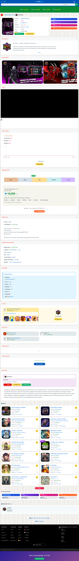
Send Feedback (5, 540)
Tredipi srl (57, 455)
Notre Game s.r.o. (58, 467)
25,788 (48, 9)
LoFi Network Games (20, 443)
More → (39, 488)
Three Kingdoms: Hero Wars (17, 453)
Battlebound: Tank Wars (55, 430)
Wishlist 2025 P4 (10, 313)
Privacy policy (9, 549)
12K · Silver (20, 425)
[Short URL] (42, 208)
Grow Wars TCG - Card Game (57, 442)
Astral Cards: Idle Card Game (18, 418)
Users (12, 529)
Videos (19, 537)
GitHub (26, 534)
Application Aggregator (72, 526)
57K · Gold (20, 460)
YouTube (26, 529)
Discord (26, 540)
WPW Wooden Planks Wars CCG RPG (59, 453)
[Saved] (4, 2)
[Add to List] (37, 407)
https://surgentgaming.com (14, 262)
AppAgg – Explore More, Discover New (70, 549)
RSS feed (21, 397)
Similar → (54, 19)
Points (12, 534)
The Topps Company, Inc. (21, 432)
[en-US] (40, 545)
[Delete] (11, 504)
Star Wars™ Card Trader (16, 430)
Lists (12, 532)
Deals (19, 534)
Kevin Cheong (13, 332)
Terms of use (4, 549)
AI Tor (56, 443)
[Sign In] (77, 2)
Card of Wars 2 (53, 476)
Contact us (4, 534)
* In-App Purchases (8, 135)
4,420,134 (25, 9)
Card (12, 409)
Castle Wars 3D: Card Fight (17, 442)
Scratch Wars (53, 465)
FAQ (2, 529)
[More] (37, 414)
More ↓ (39, 52)
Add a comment (26, 27)
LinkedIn (26, 532)
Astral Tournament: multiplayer (18, 407)
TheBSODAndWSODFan (15, 309)
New (19, 529)
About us (3, 532)
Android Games (9, 279)
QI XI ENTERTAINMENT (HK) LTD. (22, 467)
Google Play (18, 33)
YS (48, 332)
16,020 (24, 23)
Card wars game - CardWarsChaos (19, 476)
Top (19, 532)
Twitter (26, 537)
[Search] (32, 4)
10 (53, 425)
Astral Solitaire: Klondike (56, 407)
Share (8, 384)
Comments (13, 540)
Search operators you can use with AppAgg (40, 518)
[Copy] (76, 39)
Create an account (39, 558)
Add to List (30, 33)
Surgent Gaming (8, 274)
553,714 (58, 9)
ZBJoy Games (19, 455)
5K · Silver (19, 449)
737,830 (38, 9)
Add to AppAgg (39, 521)
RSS (19, 540)
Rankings (13, 537)
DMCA (13, 549)
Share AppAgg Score (39, 211)
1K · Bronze (58, 414)
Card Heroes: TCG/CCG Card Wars (58, 418)
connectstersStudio (20, 478)
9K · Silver (19, 414)
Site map (3, 537)
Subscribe (10, 296)
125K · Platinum (62, 425)
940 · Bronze (20, 483)
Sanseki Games (58, 409)
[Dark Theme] (74, 2)
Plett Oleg (18, 409)
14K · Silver (21, 437)
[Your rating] (26, 25)
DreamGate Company (20, 420)
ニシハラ (57, 478)
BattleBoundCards (58, 432)
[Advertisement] (39, 124)
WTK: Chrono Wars (15, 465)
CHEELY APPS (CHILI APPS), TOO (61, 420)
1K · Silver (58, 437)
